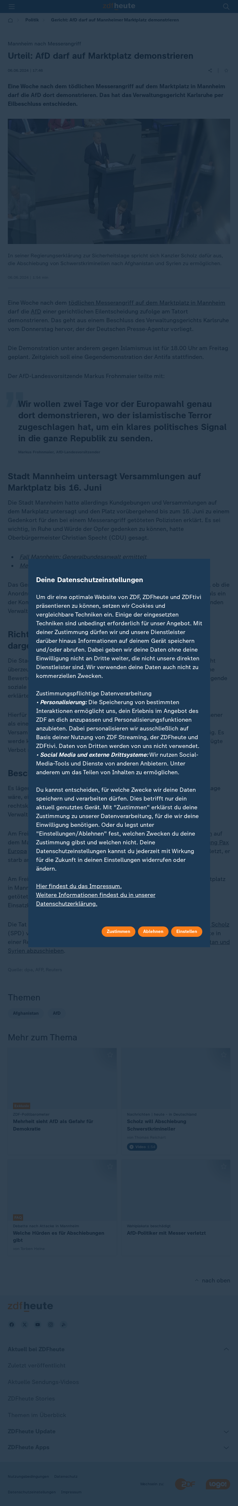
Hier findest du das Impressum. (79, 886)
